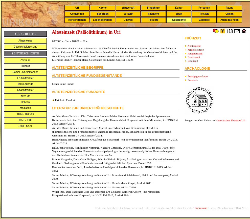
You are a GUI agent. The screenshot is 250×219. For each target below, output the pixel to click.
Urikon (229, 13)
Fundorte (193, 80)
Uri (77, 7)
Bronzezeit (194, 56)
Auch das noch (229, 19)
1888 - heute (25, 126)
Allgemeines (25, 40)
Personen (204, 7)
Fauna (229, 7)
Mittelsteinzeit (196, 49)
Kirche (102, 7)
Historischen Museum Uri (230, 120)
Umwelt (128, 19)
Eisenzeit (193, 60)
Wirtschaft (128, 7)
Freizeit (204, 13)
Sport (179, 13)
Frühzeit (25, 66)
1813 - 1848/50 (25, 114)
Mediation (25, 108)
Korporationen (77, 19)
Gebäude (204, 19)
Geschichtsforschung (25, 46)
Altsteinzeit (193, 45)
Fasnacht (153, 13)
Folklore (153, 19)
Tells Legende (25, 84)
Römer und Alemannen (25, 72)
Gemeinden (77, 13)
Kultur (179, 7)
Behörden (103, 13)
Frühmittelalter (25, 78)
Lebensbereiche (102, 19)
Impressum (201, 207)
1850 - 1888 (25, 120)
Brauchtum (153, 7)
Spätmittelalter (25, 90)
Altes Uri (25, 96)
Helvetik (25, 102)
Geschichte (179, 19)
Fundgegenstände (198, 76)
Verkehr (128, 13)
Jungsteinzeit (195, 53)
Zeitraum (25, 60)
